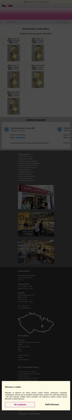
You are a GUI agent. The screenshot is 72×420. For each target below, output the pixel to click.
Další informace (52, 404)
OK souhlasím (20, 404)
